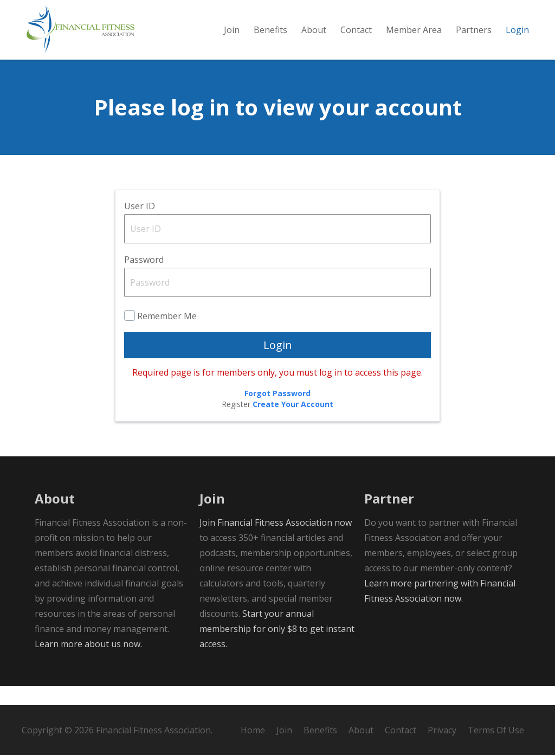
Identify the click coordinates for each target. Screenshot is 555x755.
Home (253, 730)
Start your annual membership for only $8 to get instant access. (276, 648)
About (361, 730)
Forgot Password (277, 412)
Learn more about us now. (88, 663)
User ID (139, 225)
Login (277, 364)
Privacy (442, 730)
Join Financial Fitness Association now (275, 541)
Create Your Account (293, 423)
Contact (400, 730)
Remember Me (167, 335)
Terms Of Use (496, 730)
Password (144, 279)
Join (284, 730)
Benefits (320, 730)
